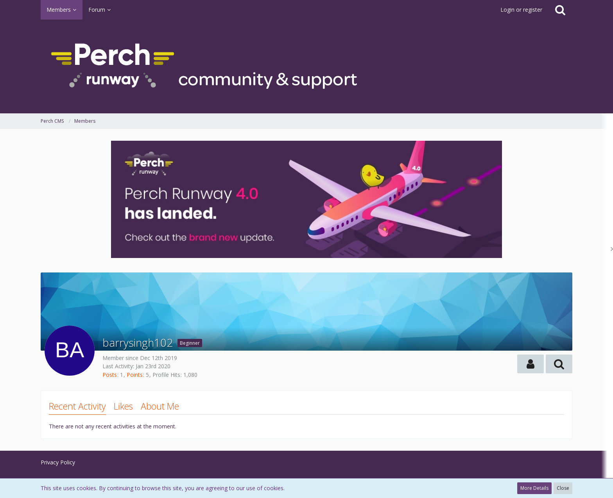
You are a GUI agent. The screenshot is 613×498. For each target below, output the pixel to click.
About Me (160, 406)
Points (135, 374)
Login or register (521, 9)
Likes (123, 406)
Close (563, 488)
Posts (109, 374)
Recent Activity (77, 406)
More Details (534, 488)
